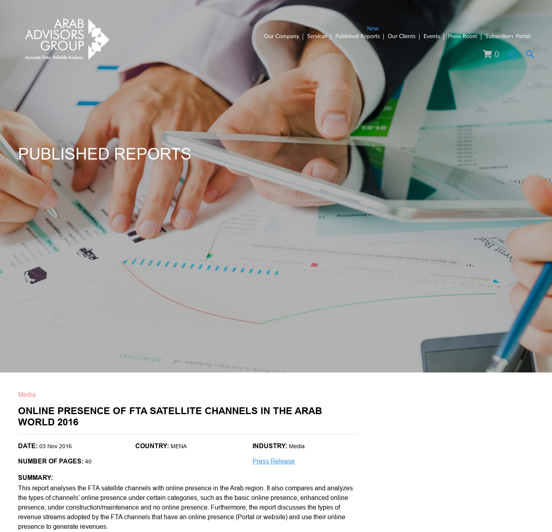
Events (432, 36)
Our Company (281, 36)
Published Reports (357, 36)
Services (317, 36)
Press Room (462, 36)
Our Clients (402, 36)
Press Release (274, 461)
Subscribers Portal (507, 36)
